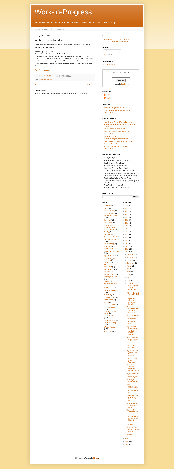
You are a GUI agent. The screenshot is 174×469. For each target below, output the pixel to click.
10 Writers (107, 206)
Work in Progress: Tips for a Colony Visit (132, 287)
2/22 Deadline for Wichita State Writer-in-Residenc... (132, 352)
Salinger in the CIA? (131, 322)
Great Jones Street (110, 237)
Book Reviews (109, 211)
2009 (127, 438)
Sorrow (106, 302)
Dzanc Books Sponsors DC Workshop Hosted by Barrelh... (131, 300)
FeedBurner (125, 84)
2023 (127, 214)
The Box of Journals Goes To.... (132, 412)
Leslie (109, 95)
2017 (127, 232)
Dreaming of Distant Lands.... (132, 380)
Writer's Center (109, 113)
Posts (106, 51)
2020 (127, 223)
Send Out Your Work (111, 290)
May (128, 275)
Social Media (108, 300)
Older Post (90, 85)
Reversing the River (110, 283)
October (129, 260)
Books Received (109, 213)
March (129, 280)
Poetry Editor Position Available (130, 332)
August (129, 266)
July (128, 269)
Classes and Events (46, 79)
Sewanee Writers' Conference (114, 144)
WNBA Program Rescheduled (131, 327)
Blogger (95, 458)
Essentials (107, 225)
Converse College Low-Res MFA (115, 108)
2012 (127, 246)
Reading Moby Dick (110, 277)
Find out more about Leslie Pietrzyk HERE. (49, 29)
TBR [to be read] (109, 305)
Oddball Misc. (108, 269)
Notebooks (107, 262)
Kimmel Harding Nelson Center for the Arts (118, 139)
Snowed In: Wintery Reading (132, 391)
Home (65, 85)
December (130, 254)
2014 (127, 240)
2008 (127, 441)
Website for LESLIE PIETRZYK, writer (116, 39)
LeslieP (109, 98)
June (128, 272)
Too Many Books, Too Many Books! (132, 405)
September (130, 263)
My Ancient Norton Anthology (110, 259)
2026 (127, 206)
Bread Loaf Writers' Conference (114, 129)
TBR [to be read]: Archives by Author (116, 41)
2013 (127, 243)
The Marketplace (109, 307)
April (128, 277)
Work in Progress (110, 327)
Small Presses (109, 297)
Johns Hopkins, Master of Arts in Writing (117, 110)
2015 (127, 237)
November (130, 257)
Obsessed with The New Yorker (110, 266)
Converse (107, 220)
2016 (127, 234)
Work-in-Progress (63, 12)
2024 (127, 211)
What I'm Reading (110, 323)
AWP (106, 208)
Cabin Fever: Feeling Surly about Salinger (132, 386)
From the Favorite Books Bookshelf (110, 228)
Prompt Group (108, 272)
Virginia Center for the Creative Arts (116, 146)
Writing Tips (108, 331)
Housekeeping (109, 244)
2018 (127, 229)
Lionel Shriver (108, 249)
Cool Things (108, 222)
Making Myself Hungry (111, 251)
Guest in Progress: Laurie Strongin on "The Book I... (132, 339)
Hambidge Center (110, 136)
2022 (127, 217)
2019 (127, 226)
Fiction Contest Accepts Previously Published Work (132, 367)
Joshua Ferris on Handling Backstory (131, 345)
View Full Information (42, 70)
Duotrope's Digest (110, 134)
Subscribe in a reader (109, 64)
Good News (108, 234)
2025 (127, 208)
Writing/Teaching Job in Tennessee (131, 360)
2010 (127, 252)
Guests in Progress (110, 239)
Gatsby (106, 232)
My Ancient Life (109, 256)
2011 (127, 249)
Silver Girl (107, 295)
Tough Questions (109, 316)
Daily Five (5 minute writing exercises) (116, 131)
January (129, 435)
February (130, 283)
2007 (127, 444)
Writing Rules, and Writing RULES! (132, 293)
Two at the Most (109, 320)
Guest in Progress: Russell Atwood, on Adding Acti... (132, 375)
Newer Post (39, 85)
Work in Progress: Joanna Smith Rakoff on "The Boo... (132, 398)
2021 (127, 220)
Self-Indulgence (109, 288)
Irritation (107, 246)
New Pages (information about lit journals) (118, 141)
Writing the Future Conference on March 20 (132, 418)
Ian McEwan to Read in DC (131, 424)
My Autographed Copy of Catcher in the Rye (132, 429)
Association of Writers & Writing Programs (118, 122)
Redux (106, 281)
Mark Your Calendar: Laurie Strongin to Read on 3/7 (132, 309)
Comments (108, 55)
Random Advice (109, 274)
